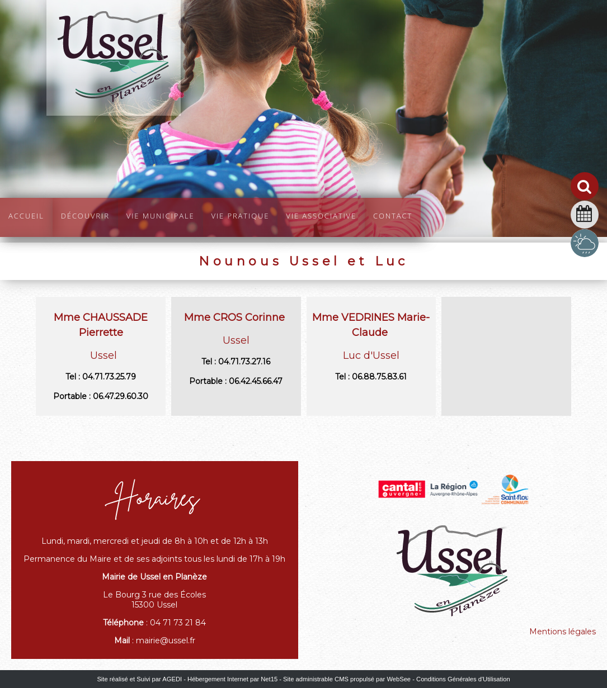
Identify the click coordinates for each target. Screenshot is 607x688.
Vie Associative (321, 214)
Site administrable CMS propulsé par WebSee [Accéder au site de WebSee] (347, 679)
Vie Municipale (160, 214)
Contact (392, 214)
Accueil (26, 214)
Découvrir (85, 214)
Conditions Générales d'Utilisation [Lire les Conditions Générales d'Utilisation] (463, 679)
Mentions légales (562, 632)
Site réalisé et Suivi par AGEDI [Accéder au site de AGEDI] (139, 679)
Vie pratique (240, 214)
